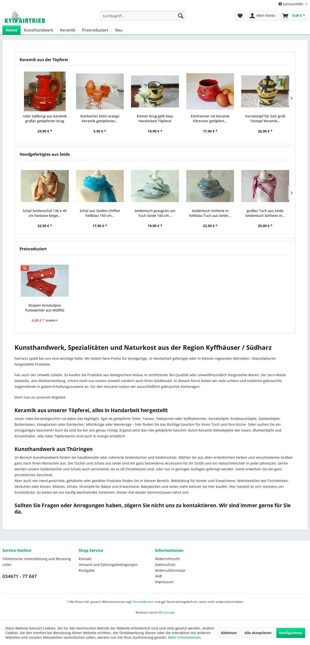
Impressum (164, 582)
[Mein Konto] (263, 16)
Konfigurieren (290, 632)
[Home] (11, 30)
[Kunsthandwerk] (39, 30)
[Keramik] (68, 30)
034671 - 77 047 (19, 576)
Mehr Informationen (184, 637)
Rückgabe (87, 570)
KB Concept (166, 612)
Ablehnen (229, 632)
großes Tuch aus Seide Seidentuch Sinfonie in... (265, 213)
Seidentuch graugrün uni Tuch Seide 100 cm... (154, 213)
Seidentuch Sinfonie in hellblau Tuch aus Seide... (210, 213)
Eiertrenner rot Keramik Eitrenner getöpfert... (210, 118)
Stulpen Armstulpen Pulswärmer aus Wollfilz (44, 307)
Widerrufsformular (170, 570)
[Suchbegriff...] (143, 16)
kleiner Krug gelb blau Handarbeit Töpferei (155, 118)
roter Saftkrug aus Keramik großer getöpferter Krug (45, 118)
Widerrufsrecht (167, 558)
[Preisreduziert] (95, 30)
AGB (158, 576)
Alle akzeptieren (257, 632)
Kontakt (85, 558)
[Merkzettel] (240, 16)
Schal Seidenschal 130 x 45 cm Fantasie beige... (45, 213)
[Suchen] (181, 16)
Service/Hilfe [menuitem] (291, 4)
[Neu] (119, 30)
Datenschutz (165, 564)
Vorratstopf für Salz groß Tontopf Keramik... (265, 118)
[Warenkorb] (294, 16)
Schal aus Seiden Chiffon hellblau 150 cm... (100, 213)
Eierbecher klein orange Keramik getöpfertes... (99, 118)
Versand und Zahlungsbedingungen (108, 564)
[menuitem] (143, 16)
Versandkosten (143, 602)
